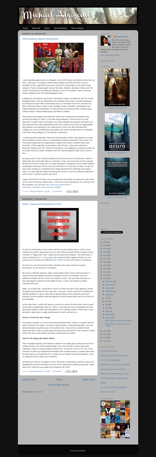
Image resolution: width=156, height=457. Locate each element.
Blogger (82, 451)
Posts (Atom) (37, 392)
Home (25, 28)
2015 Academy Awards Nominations (40, 39)
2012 (105, 337)
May (107, 304)
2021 (105, 259)
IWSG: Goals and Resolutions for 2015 (41, 204)
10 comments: (57, 191)
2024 (105, 249)
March (107, 311)
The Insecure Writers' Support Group (114, 378)
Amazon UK (122, 108)
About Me (36, 28)
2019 (105, 265)
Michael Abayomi (121, 37)
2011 (105, 341)
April (107, 308)
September (109, 291)
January (108, 318)
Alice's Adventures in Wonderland (113, 369)
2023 (105, 252)
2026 (105, 242)
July (107, 298)
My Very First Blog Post (109, 351)
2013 (105, 334)
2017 (105, 272)
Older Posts (89, 379)
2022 (105, 255)
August (108, 294)
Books (47, 28)
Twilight (103, 383)
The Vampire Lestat (108, 392)
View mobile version (58, 384)
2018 (105, 268)
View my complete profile (110, 55)
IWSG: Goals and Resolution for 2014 (115, 374)
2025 (105, 245)
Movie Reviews (60, 28)
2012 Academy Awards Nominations (114, 355)
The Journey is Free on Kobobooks (114, 387)
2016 (105, 275)
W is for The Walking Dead (111, 360)
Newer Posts (29, 379)
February (109, 314)
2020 (105, 262)
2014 (105, 331)
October (108, 288)
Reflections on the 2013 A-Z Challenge (115, 364)
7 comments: (57, 371)
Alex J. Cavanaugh (45, 257)
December (109, 281)
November (109, 285)
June (107, 301)
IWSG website (57, 260)
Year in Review (77, 28)
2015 (105, 278)
